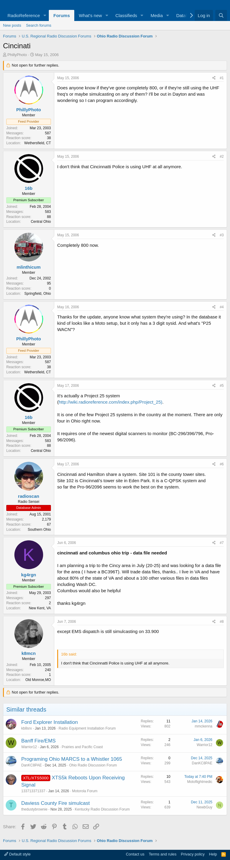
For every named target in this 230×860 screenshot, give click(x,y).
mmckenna (203, 726)
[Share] (214, 78)
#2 (222, 156)
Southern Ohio (39, 529)
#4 (222, 307)
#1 (222, 78)
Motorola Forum (85, 791)
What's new (90, 15)
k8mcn (29, 653)
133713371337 (33, 791)
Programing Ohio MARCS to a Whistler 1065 (71, 759)
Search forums (39, 25)
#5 (222, 386)
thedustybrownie (34, 809)
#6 (222, 464)
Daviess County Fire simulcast (55, 803)
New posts (12, 25)
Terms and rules (162, 854)
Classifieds (126, 15)
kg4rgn (28, 574)
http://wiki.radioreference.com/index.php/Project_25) (110, 402)
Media (157, 15)
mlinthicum (28, 267)
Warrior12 (29, 747)
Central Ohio (41, 221)
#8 (222, 622)
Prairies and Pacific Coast (82, 747)
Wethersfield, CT (37, 143)
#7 (222, 543)
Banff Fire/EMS (38, 741)
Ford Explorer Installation (49, 722)
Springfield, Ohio (37, 293)
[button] (44, 15)
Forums (61, 15)
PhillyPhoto (17, 54)
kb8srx (26, 728)
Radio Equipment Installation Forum (87, 728)
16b (29, 188)
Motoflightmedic (199, 782)
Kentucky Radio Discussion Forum (102, 809)
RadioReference (23, 15)
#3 (222, 235)
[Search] (221, 15)
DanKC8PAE (31, 765)
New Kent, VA (40, 608)
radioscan (28, 496)
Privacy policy (193, 854)
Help (213, 854)
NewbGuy (204, 807)
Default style (17, 854)
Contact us (135, 854)
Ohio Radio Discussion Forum (93, 765)
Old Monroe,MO (38, 680)
